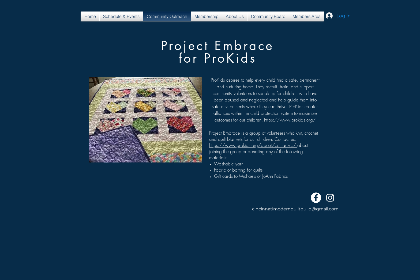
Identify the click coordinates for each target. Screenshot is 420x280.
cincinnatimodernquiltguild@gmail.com (295, 208)
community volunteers (232, 93)
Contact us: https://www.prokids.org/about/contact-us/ (253, 142)
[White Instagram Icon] (330, 197)
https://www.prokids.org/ (290, 120)
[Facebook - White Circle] (316, 197)
